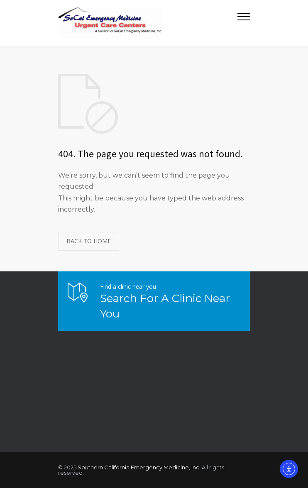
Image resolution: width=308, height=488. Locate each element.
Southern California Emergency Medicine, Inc (138, 467)
